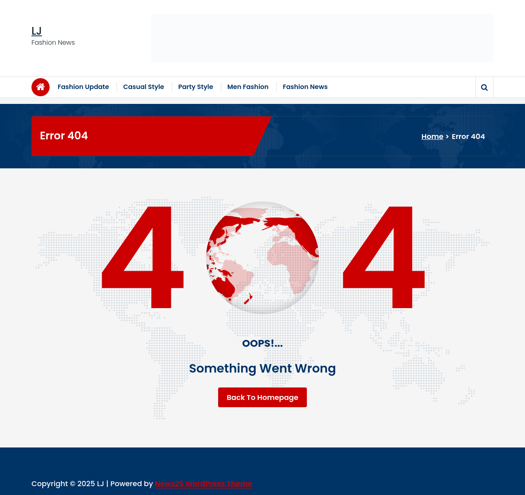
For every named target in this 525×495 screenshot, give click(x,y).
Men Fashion (248, 86)
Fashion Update (83, 86)
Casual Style (143, 86)
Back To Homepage (262, 397)
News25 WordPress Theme (203, 483)
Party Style (195, 86)
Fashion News (305, 86)
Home (432, 136)
